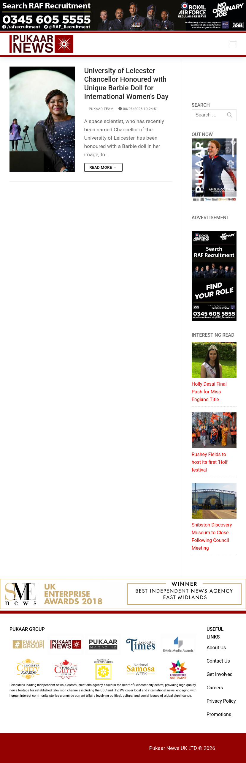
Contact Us (218, 661)
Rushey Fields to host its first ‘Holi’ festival (210, 462)
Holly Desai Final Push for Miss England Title (209, 391)
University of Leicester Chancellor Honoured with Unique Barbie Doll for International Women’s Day (126, 84)
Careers (215, 688)
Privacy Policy (221, 701)
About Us (216, 647)
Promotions (219, 714)
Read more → (103, 167)
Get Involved (220, 674)
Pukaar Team (99, 109)
